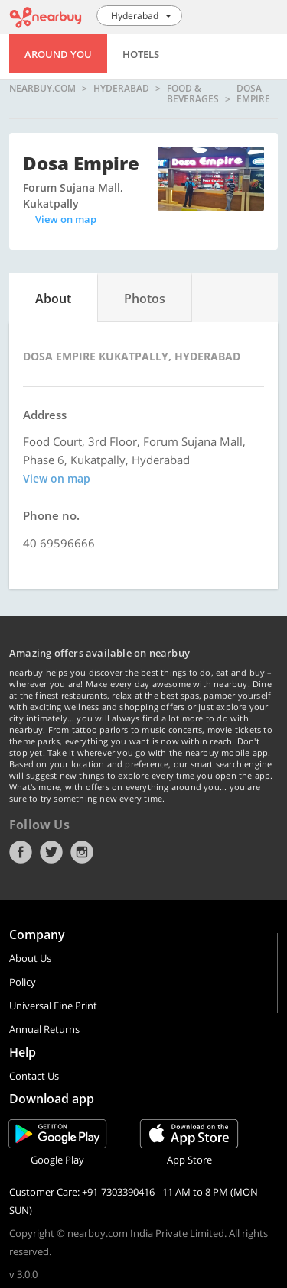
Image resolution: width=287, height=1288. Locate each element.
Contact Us (34, 1076)
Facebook (20, 852)
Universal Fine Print (53, 1005)
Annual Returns (44, 1029)
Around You (58, 54)
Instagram (81, 852)
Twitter (51, 852)
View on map (65, 219)
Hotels (140, 54)
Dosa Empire (253, 93)
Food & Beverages (193, 93)
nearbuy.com (42, 89)
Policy (22, 982)
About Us (30, 958)
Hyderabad (121, 89)
